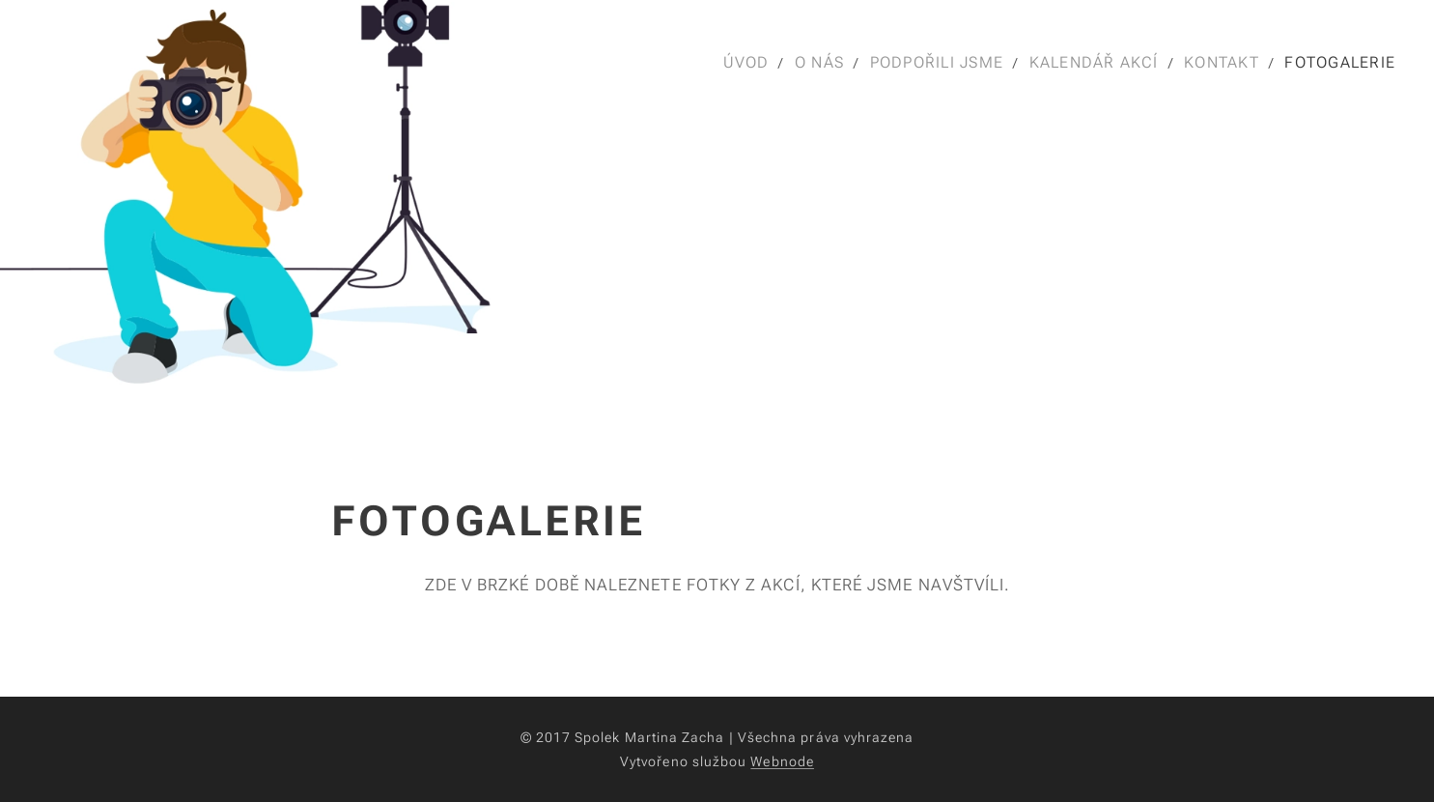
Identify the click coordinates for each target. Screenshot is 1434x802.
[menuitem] (747, 63)
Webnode (782, 761)
